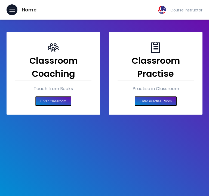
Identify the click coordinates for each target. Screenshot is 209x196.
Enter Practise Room (156, 101)
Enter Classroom (53, 101)
